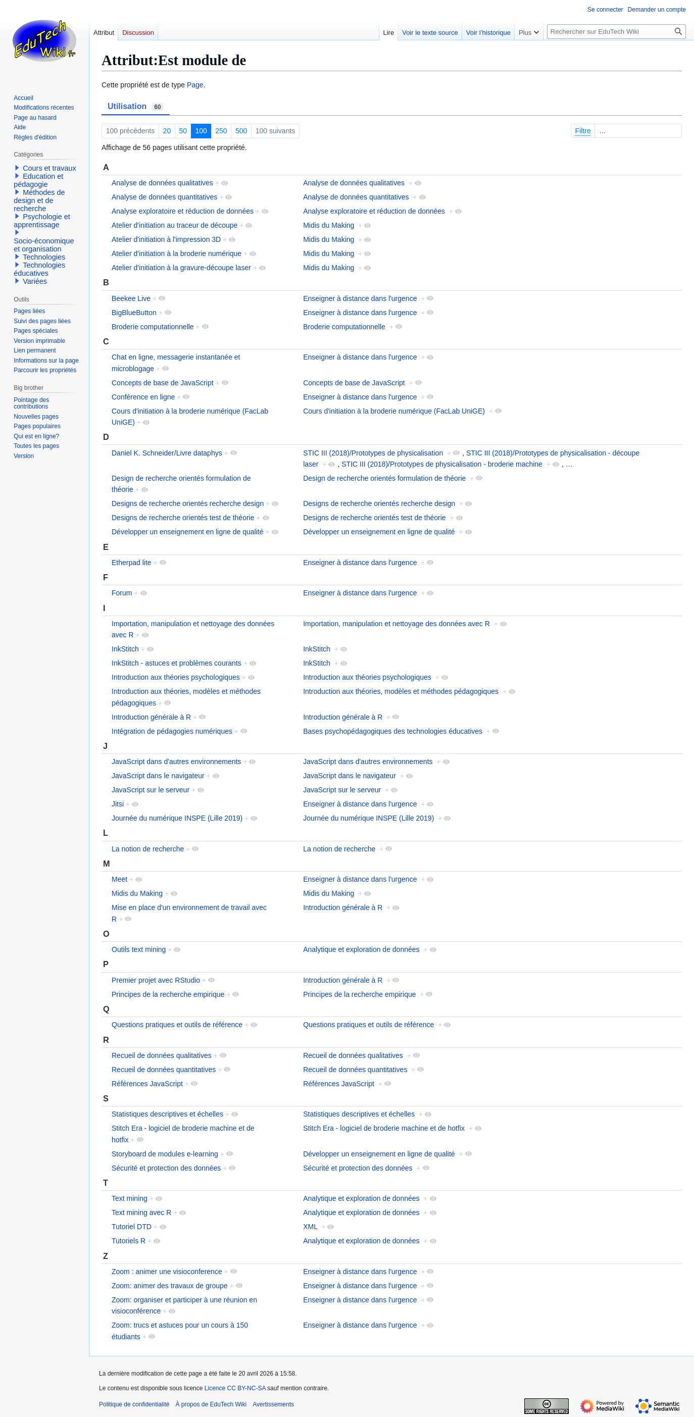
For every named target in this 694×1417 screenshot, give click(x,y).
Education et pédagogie (38, 180)
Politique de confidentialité (134, 1404)
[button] (17, 167)
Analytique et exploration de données (361, 949)
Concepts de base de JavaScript (163, 383)
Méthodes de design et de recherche (39, 200)
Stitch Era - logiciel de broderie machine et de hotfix (384, 1128)
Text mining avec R (141, 1212)
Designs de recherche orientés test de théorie (183, 518)
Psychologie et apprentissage (42, 221)
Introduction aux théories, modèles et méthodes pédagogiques (401, 691)
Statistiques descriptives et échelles (167, 1114)
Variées (35, 281)
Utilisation (136, 106)
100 (201, 131)
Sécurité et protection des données (166, 1168)
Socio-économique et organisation (44, 245)
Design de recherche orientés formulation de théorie (384, 478)
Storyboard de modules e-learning (165, 1154)
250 (221, 131)
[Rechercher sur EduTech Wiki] (616, 31)
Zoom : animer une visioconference (167, 1272)
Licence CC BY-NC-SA (235, 1388)
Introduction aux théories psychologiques (176, 677)
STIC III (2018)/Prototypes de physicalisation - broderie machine (441, 464)
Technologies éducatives (39, 269)
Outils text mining (139, 949)
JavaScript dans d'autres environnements (176, 761)
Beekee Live (131, 298)
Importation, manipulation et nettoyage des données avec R (396, 624)
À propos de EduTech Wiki (210, 1404)
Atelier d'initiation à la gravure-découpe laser (181, 268)
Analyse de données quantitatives (164, 197)
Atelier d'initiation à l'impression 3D (166, 239)
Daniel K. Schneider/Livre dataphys (167, 453)
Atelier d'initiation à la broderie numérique (176, 253)
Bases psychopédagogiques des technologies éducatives (392, 731)
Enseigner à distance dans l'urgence (360, 298)
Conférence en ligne (143, 397)
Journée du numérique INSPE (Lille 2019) (177, 818)
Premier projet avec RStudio (156, 980)
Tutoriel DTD (132, 1227)
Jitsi (118, 804)
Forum (122, 593)
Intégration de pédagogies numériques (172, 731)
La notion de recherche (148, 849)
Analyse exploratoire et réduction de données (183, 211)
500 (241, 131)
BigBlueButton (134, 313)
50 (183, 131)
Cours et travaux (49, 168)
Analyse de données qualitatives (162, 183)
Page (195, 85)
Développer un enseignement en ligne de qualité (187, 532)
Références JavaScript (147, 1084)
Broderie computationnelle (153, 327)
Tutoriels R (128, 1241)
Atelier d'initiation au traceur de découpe (174, 225)
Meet (119, 879)
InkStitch (125, 649)
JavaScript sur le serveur (150, 790)
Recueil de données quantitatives (164, 1070)
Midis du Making (328, 225)
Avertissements (273, 1404)
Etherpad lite (132, 563)
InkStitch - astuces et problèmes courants (176, 663)
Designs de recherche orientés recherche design (188, 503)
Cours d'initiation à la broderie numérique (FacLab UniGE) (394, 411)
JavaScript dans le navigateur (158, 776)
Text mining (129, 1198)
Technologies (44, 257)
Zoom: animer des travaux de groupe (170, 1286)
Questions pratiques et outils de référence (177, 1025)
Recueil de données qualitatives (162, 1055)
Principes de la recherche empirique (168, 994)
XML (310, 1227)
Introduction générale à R (151, 717)
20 (167, 131)
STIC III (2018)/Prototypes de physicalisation (373, 453)
